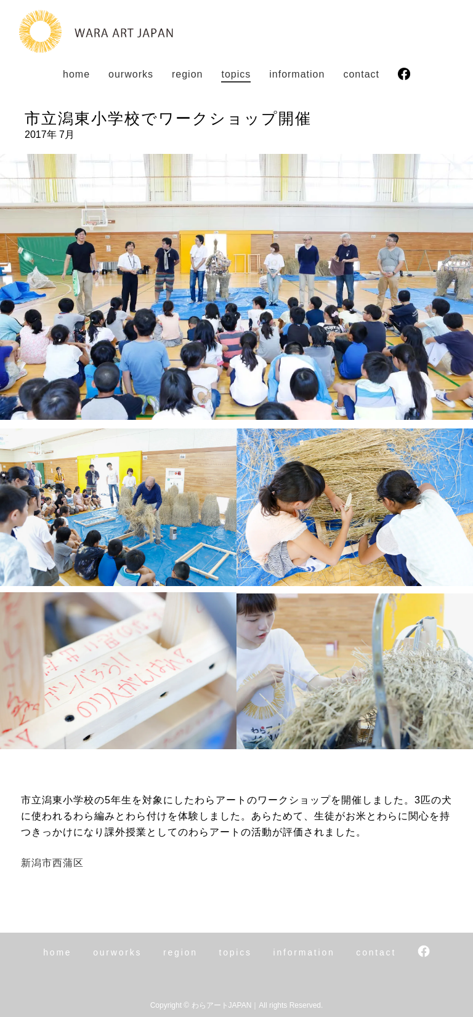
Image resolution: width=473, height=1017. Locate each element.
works (130, 74)
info (297, 74)
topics (236, 74)
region (187, 74)
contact (361, 74)
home (76, 74)
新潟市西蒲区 (52, 863)
